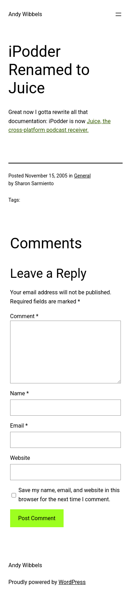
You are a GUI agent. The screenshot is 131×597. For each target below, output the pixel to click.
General (82, 176)
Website (20, 458)
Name (19, 393)
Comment (24, 316)
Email (19, 425)
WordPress (72, 582)
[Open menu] (118, 14)
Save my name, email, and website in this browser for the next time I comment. (69, 495)
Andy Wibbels (25, 14)
